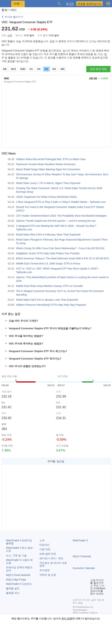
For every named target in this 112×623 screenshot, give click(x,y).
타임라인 (44, 544)
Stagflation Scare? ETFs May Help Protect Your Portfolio (48, 253)
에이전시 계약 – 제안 (51, 558)
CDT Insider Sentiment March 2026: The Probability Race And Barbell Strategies (61, 215)
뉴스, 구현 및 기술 (16, 555)
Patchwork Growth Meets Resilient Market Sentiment (46, 164)
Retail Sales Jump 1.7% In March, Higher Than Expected (48, 183)
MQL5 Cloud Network (18, 575)
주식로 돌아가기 (14, 16)
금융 (9, 35)
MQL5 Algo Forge (16, 579)
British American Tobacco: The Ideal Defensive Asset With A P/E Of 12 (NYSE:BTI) (62, 258)
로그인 (70, 3)
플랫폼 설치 (12, 588)
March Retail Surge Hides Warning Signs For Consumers (48, 169)
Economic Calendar (84, 568)
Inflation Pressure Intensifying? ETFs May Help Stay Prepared (51, 304)
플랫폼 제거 (12, 592)
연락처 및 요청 (47, 574)
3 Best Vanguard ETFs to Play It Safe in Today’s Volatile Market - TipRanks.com (61, 201)
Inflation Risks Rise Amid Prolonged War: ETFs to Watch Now (50, 159)
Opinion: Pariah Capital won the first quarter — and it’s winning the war (56, 220)
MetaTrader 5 (80, 540)
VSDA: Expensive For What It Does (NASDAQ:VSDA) (46, 196)
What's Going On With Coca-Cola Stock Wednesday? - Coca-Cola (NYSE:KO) (60, 248)
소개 (41, 540)
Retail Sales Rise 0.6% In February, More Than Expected (48, 234)
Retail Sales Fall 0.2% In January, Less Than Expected (47, 299)
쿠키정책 (44, 570)
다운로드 (19, 583)
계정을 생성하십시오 (89, 3)
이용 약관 (44, 549)
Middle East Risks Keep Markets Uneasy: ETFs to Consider (49, 286)
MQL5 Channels (82, 556)
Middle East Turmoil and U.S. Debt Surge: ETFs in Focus (48, 263)
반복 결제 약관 (47, 553)
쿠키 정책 (66, 618)
